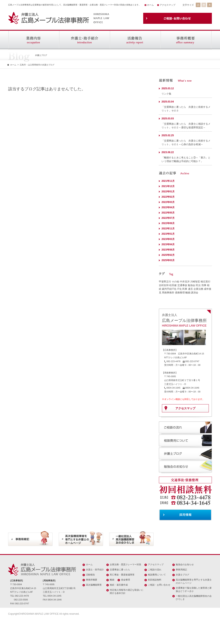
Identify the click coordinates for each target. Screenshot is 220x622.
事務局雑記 (181, 569)
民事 (184, 289)
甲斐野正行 (165, 281)
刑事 (203, 285)
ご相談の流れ (154, 569)
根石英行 (205, 281)
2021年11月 (168, 181)
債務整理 (180, 292)
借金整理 (125, 579)
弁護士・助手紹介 (95, 569)
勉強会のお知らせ (185, 564)
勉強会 (191, 285)
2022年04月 (168, 207)
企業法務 (198, 289)
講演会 (194, 292)
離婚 (187, 292)
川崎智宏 (195, 281)
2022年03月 (168, 202)
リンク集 (166, 93)
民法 (198, 285)
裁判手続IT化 (169, 289)
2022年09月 (168, 223)
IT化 (179, 289)
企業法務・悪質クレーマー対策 (125, 564)
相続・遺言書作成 (119, 585)
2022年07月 (168, 218)
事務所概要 (91, 579)
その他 (175, 281)
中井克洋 (185, 281)
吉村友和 (164, 285)
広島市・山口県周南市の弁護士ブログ (37, 65)
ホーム (150, 5)
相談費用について (157, 574)
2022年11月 (168, 228)
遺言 (190, 289)
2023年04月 (168, 244)
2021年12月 (168, 186)
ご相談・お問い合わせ (159, 585)
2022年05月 (168, 212)
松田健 (173, 285)
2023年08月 (168, 249)
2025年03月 (168, 260)
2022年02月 (168, 196)
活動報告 (90, 574)
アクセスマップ (167, 5)
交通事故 (182, 285)
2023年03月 (168, 239)
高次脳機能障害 (94, 585)
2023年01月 (168, 233)
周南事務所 (168, 292)
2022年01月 (168, 191)
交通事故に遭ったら (120, 569)
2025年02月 (168, 255)
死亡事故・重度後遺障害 (122, 574)
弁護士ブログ (182, 574)
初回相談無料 (154, 579)
